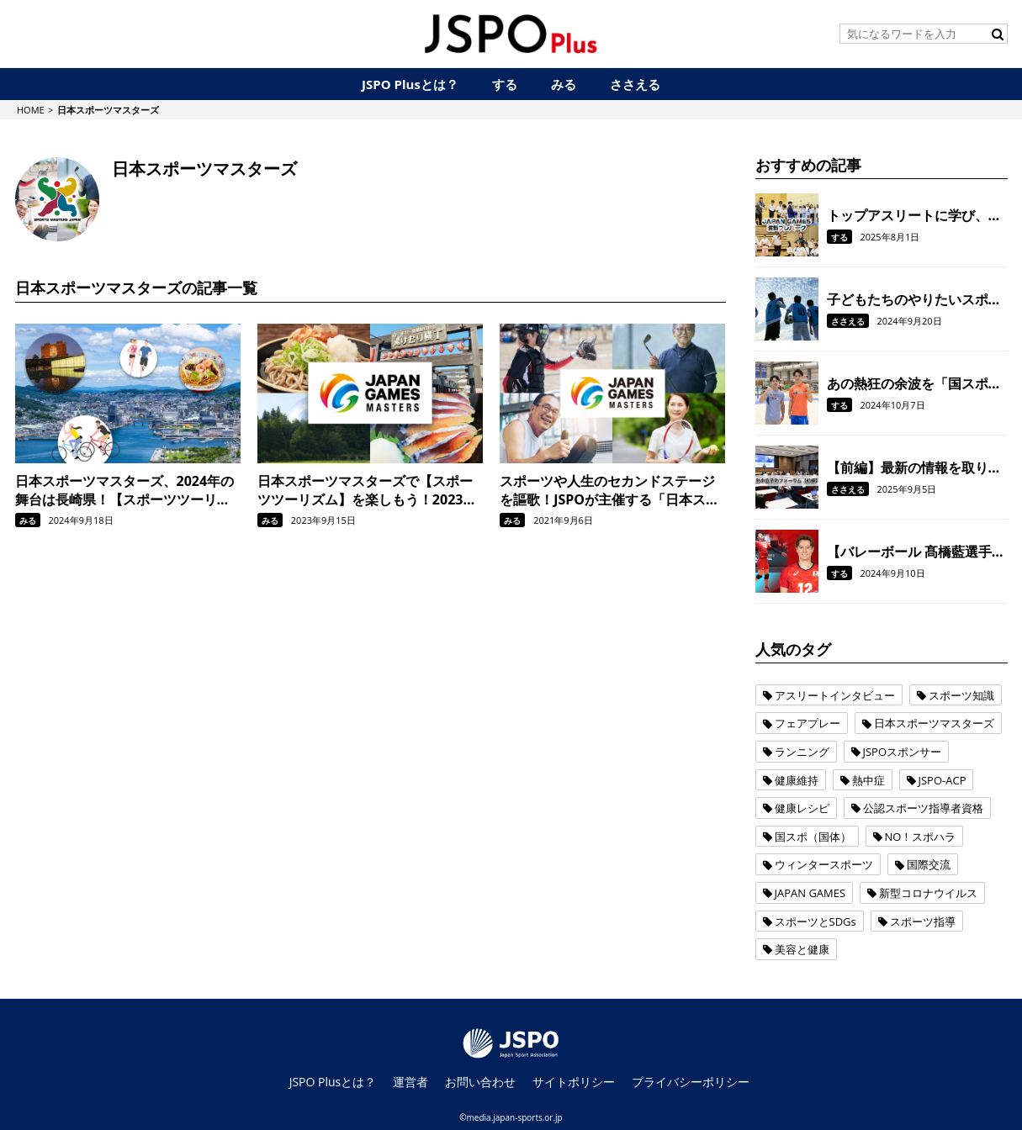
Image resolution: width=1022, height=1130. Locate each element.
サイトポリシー (573, 1082)
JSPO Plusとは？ (333, 1082)
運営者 (410, 1082)
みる (27, 520)
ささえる (848, 321)
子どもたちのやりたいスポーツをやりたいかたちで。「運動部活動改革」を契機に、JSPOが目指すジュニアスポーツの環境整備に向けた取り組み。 (916, 299)
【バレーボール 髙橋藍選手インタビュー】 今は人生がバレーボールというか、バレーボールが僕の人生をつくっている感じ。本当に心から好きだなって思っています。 (916, 551)
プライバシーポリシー (690, 1082)
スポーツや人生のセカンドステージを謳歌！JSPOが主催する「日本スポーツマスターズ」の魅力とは (609, 491)
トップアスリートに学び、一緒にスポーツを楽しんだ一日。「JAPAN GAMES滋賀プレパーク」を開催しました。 (914, 215)
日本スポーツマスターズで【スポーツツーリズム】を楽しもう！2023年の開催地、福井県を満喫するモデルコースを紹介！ (367, 491)
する (839, 237)
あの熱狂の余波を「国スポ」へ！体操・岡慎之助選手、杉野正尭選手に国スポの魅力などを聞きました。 (914, 383)
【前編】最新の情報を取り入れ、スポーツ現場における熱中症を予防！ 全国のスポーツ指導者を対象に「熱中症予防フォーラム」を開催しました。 (916, 467)
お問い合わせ (480, 1082)
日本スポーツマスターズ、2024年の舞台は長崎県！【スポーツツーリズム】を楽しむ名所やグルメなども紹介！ (125, 491)
